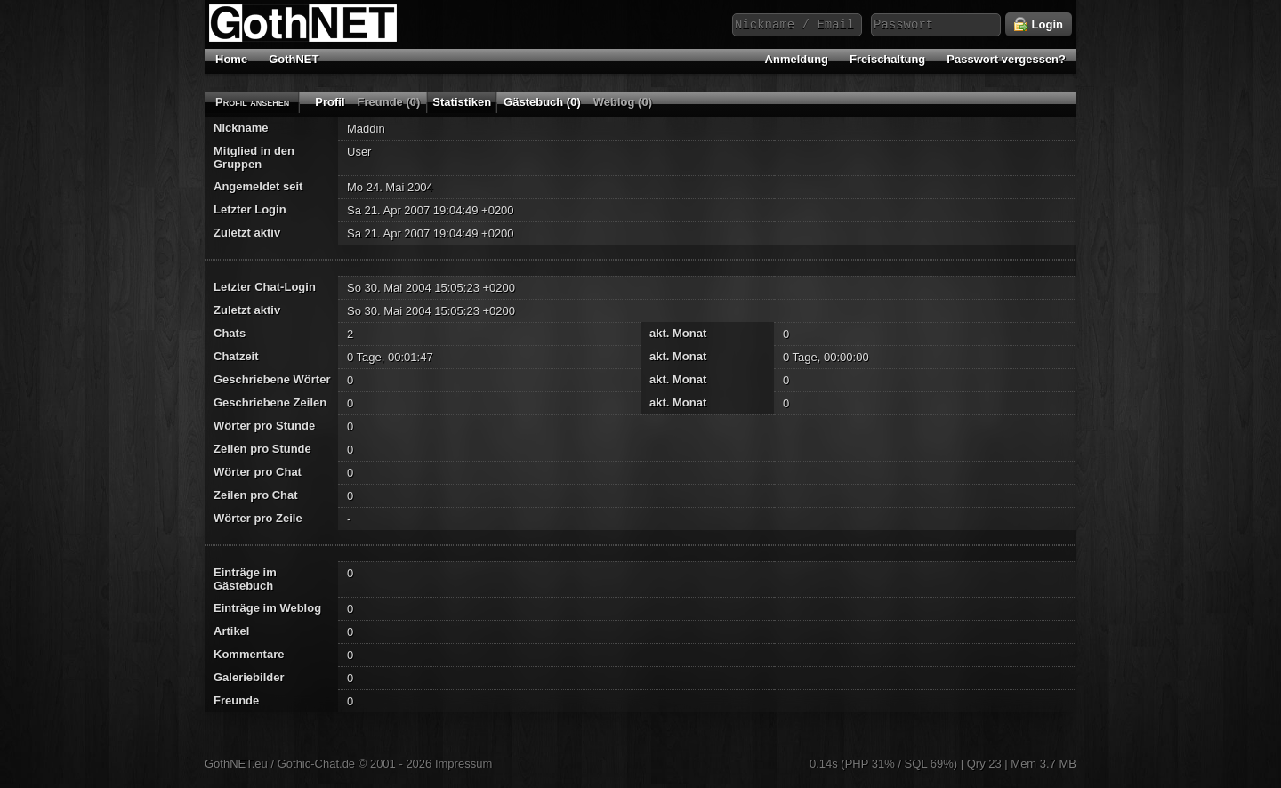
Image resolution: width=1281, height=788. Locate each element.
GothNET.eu (236, 763)
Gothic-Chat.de (316, 763)
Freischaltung (887, 59)
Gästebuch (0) (542, 102)
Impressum (463, 763)
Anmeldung (797, 59)
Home (231, 59)
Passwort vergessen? (1006, 59)
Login (1038, 25)
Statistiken (461, 102)
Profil (329, 102)
